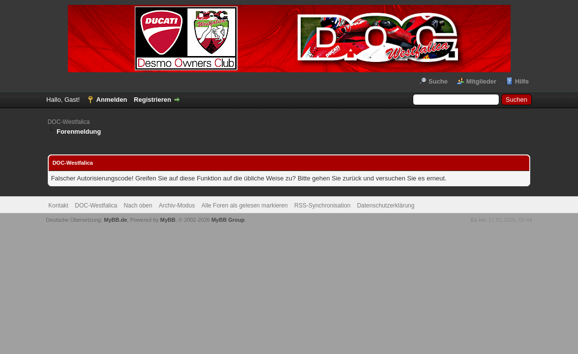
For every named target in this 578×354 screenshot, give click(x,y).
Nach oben (137, 205)
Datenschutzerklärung (386, 205)
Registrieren (152, 99)
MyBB (168, 220)
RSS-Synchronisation (322, 205)
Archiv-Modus (177, 205)
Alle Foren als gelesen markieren (245, 205)
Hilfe (522, 81)
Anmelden (111, 99)
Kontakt (58, 205)
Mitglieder (481, 81)
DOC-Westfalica (69, 121)
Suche (438, 81)
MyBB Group (228, 220)
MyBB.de (115, 220)
